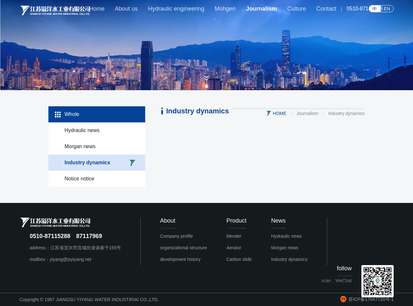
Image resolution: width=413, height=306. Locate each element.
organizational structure (183, 247)
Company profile (176, 236)
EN (387, 8)
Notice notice (80, 178)
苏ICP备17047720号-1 (367, 299)
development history (180, 259)
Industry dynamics (87, 162)
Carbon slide (239, 259)
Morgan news (80, 146)
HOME (279, 113)
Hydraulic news (82, 130)
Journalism (307, 113)
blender (234, 236)
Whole (72, 114)
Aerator (234, 247)
